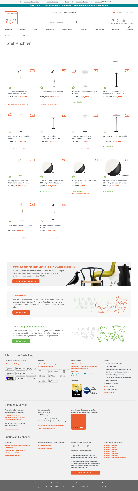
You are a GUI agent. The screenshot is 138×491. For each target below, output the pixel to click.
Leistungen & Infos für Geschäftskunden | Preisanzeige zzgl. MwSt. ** (84, 368)
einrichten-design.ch (110, 449)
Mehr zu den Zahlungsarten (14, 364)
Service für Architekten (12, 456)
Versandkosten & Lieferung (47, 364)
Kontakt (113, 23)
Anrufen (118, 23)
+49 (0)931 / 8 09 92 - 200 (12, 415)
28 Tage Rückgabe (110, 366)
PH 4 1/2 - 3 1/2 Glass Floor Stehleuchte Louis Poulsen (50, 137)
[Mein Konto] (118, 21)
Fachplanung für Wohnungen (14, 453)
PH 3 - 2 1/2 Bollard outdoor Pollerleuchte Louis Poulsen (113, 93)
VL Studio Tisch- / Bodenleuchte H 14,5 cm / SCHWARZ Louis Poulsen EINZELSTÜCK (53, 182)
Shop (113, 12)
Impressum (79, 483)
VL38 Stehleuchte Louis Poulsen (20, 225)
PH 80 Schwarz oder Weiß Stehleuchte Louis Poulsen (82, 137)
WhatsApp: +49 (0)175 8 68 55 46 (15, 417)
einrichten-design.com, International (115, 457)
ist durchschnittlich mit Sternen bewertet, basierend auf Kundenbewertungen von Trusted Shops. (69, 487)
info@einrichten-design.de (13, 419)
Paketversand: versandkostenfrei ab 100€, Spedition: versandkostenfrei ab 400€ (118, 370)
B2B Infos (129, 12)
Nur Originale (109, 386)
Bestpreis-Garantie (82, 2)
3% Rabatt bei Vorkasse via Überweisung (117, 378)
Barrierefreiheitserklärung (58, 483)
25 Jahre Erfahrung (111, 383)
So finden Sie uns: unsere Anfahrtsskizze (51, 426)
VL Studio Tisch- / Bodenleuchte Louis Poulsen (84, 182)
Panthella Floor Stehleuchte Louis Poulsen (84, 93)
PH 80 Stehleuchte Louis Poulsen (116, 136)
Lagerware (98, 2)
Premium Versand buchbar (113, 364)
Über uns (74, 371)
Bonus (67, 2)
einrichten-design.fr (110, 451)
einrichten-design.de (110, 445)
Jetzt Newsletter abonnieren (26, 281)
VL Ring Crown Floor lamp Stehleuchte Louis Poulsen (18, 182)
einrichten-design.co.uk (111, 453)
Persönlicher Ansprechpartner (114, 375)
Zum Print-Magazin (44, 446)
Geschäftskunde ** (57, 12)
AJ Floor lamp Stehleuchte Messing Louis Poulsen (18, 93)
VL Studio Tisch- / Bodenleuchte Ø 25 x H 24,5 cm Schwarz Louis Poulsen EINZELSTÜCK (116, 182)
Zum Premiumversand (45, 367)
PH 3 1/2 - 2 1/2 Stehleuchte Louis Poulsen (21, 137)
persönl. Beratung (52, 2)
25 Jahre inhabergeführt (31, 2)
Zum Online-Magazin (45, 448)
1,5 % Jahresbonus (110, 380)
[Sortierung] (121, 61)
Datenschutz (101, 483)
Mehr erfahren (21, 312)
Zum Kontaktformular (12, 430)
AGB (15, 483)
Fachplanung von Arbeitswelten (15, 450)
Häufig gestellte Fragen (79, 364)
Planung (120, 12)
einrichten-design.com (111, 455)
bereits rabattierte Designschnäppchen (95, 6)
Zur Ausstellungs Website (46, 428)
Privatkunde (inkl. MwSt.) (70, 12)
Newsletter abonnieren (85, 472)
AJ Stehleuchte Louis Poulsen (51, 92)
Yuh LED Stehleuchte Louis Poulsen (50, 226)
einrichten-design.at (110, 447)
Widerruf (36, 483)
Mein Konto (124, 23)
